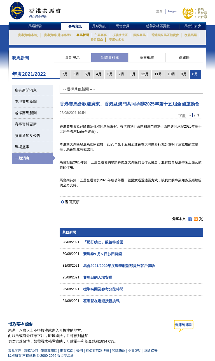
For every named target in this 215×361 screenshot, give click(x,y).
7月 (65, 74)
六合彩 (202, 16)
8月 (195, 74)
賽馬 (201, 9)
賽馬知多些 (116, 39)
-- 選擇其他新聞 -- (79, 89)
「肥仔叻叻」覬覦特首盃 (103, 242)
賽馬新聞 (82, 35)
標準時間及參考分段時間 (103, 289)
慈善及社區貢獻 (158, 26)
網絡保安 (151, 351)
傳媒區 (184, 57)
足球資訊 (99, 26)
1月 (132, 74)
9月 (183, 74)
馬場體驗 (35, 26)
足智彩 (202, 13)
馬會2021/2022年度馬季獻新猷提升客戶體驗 (119, 266)
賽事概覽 (147, 57)
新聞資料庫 (110, 57)
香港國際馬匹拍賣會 (165, 35)
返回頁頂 (72, 202)
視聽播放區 (120, 35)
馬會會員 (122, 26)
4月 (99, 74)
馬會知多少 (192, 26)
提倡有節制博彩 (97, 351)
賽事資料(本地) (28, 35)
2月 (121, 74)
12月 (145, 74)
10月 (171, 74)
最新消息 (72, 57)
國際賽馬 (139, 35)
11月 (158, 74)
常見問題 (15, 351)
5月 (87, 74)
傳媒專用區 (49, 351)
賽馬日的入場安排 (97, 277)
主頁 (159, 11)
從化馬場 (190, 35)
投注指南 (97, 39)
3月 (110, 74)
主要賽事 (100, 35)
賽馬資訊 (75, 26)
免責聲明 (134, 351)
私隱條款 (118, 351)
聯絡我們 (31, 351)
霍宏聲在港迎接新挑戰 (101, 301)
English (173, 11)
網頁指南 (66, 351)
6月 (76, 74)
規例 (80, 351)
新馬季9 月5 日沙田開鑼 (102, 254)
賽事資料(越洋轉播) (57, 35)
